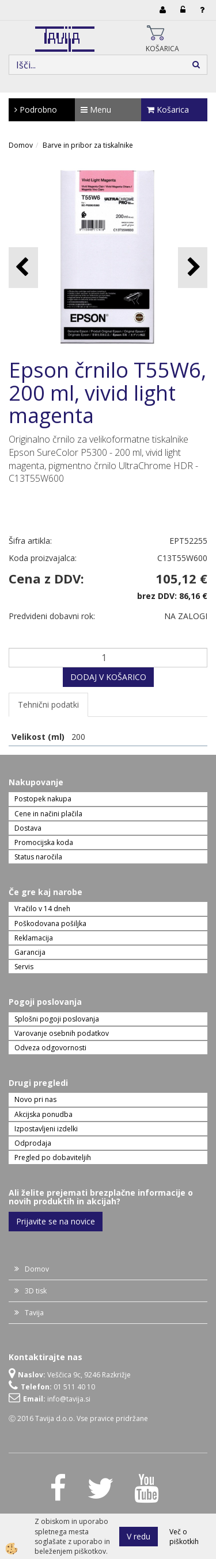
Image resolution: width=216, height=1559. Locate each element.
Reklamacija (33, 938)
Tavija (34, 1313)
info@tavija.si (68, 1399)
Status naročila (38, 857)
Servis (23, 967)
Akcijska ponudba (43, 1114)
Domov (21, 145)
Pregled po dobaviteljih (52, 1157)
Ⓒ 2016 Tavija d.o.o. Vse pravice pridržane (78, 1418)
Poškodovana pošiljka (50, 923)
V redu (138, 1536)
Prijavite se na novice (55, 1221)
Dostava (27, 828)
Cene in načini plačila (48, 814)
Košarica (168, 109)
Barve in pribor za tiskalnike (88, 145)
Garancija (30, 952)
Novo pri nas (35, 1099)
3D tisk (36, 1291)
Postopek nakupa (42, 799)
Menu (96, 109)
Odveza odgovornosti (50, 1048)
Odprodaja (32, 1143)
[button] (192, 267)
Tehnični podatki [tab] (48, 704)
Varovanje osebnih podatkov (61, 1033)
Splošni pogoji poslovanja (56, 1019)
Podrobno (35, 109)
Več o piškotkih (184, 1536)
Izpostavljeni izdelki (46, 1129)
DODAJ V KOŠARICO (108, 676)
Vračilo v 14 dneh (42, 908)
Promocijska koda (43, 842)
